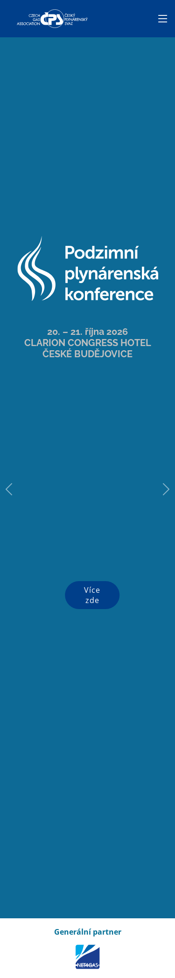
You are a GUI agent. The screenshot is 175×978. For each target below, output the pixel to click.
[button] (9, 489)
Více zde (92, 595)
